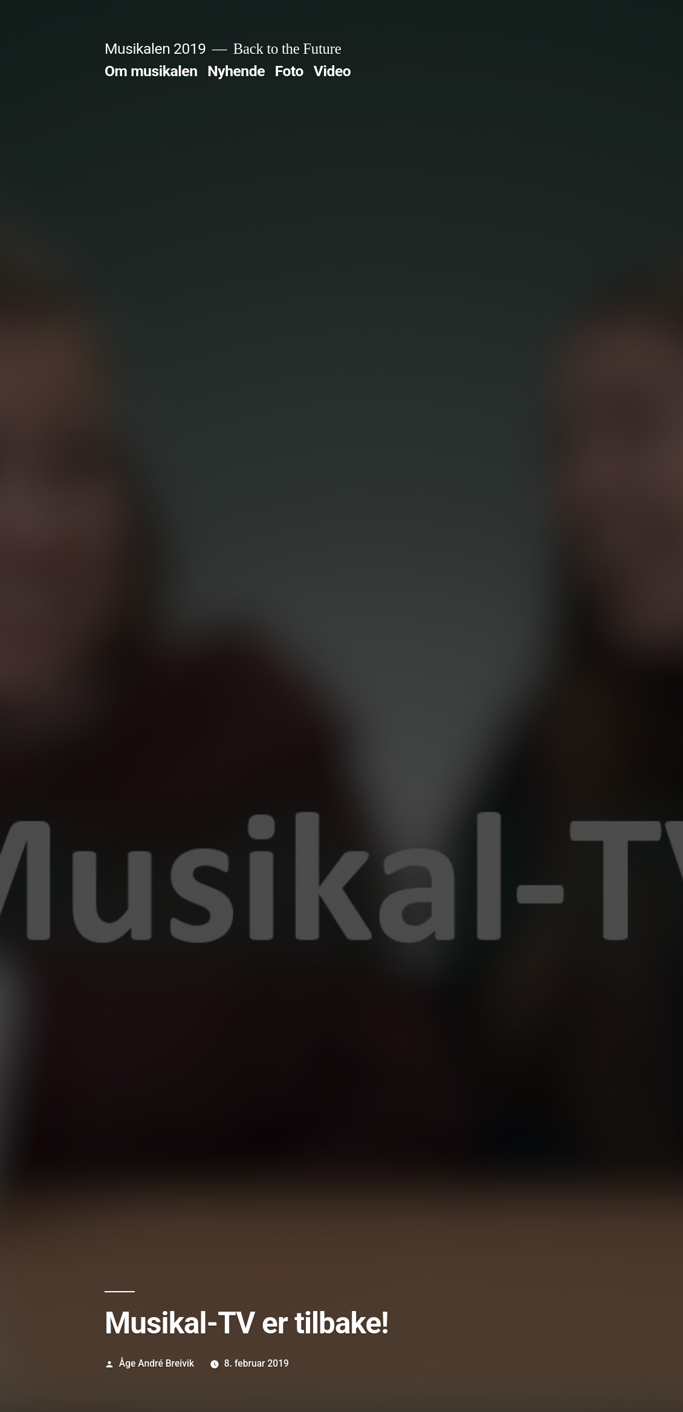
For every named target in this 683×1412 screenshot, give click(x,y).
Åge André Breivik (156, 1363)
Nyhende (236, 71)
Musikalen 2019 (155, 48)
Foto (289, 71)
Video (332, 71)
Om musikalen (151, 71)
